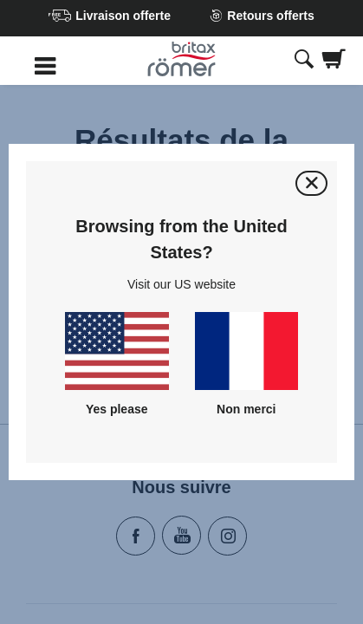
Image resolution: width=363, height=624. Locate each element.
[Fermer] (311, 183)
